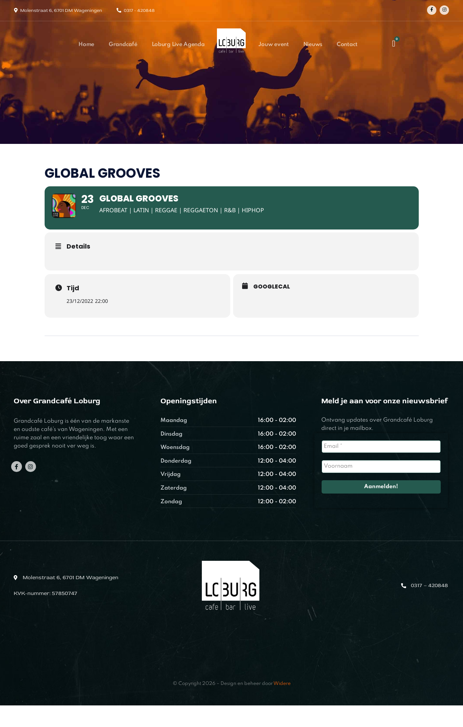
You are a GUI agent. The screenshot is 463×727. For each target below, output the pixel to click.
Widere (282, 705)
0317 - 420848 (139, 10)
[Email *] (381, 468)
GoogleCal (271, 308)
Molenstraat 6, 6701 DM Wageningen (61, 10)
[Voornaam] (381, 488)
